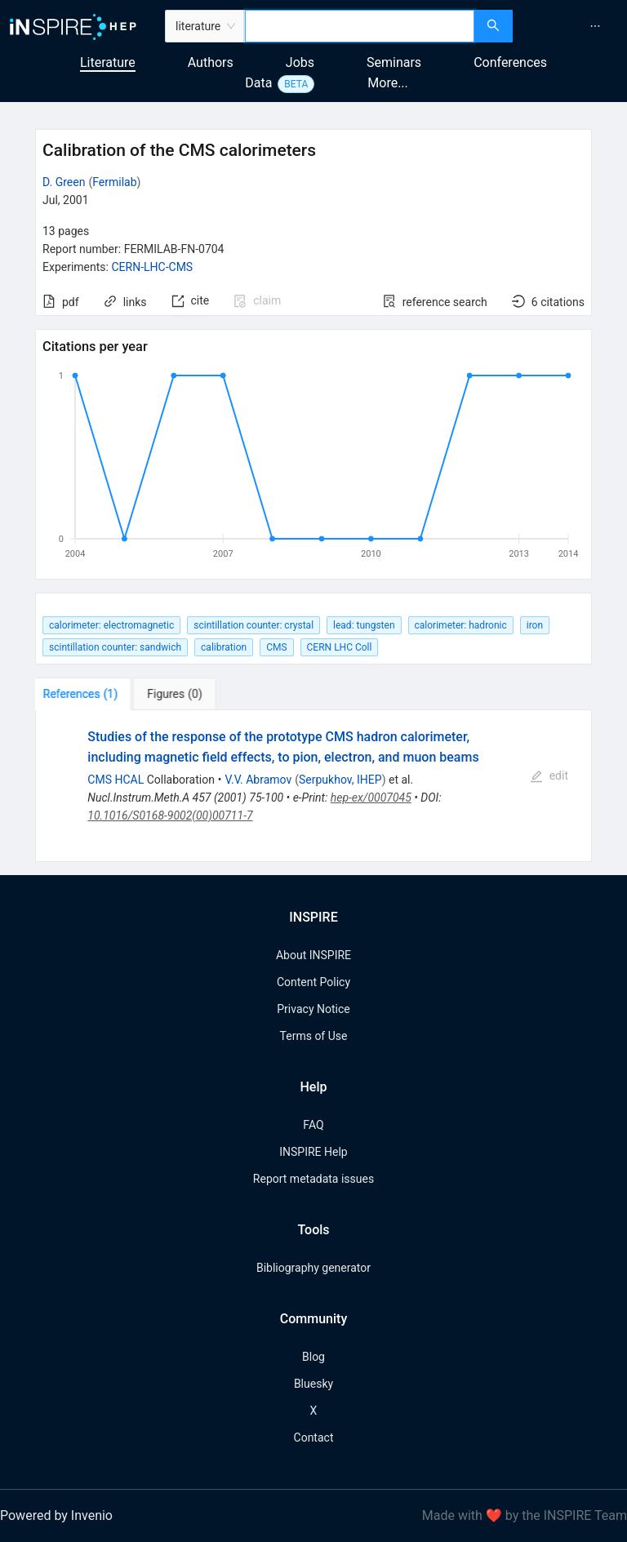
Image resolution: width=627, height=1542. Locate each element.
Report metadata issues (313, 1178)
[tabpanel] (313, 786)
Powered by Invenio (56, 1515)
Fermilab (114, 182)
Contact (314, 1437)
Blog (313, 1356)
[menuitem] (595, 26)
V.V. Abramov (258, 779)
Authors (210, 62)
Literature (108, 62)
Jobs (300, 62)
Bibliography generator (313, 1267)
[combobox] (359, 26)
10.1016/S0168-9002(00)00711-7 (169, 815)
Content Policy (313, 982)
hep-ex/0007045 (371, 797)
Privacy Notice (313, 1008)
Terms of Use (314, 1035)
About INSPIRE (313, 955)
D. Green (63, 182)
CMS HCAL (115, 779)
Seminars (394, 62)
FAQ (313, 1124)
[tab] (86, 694)
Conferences (510, 62)
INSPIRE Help (313, 1151)
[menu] (572, 26)
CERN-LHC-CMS (152, 266)
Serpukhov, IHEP (340, 779)
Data (258, 83)
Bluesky (313, 1383)
